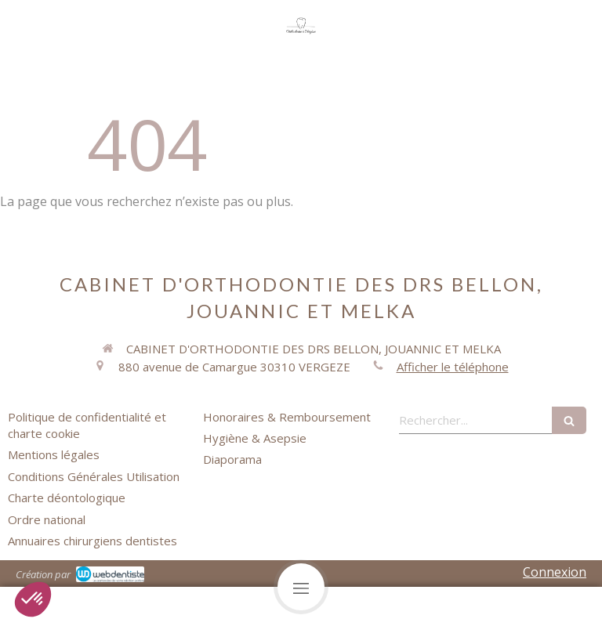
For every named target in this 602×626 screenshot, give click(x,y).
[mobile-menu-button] (301, 586)
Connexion (554, 572)
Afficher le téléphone (453, 367)
